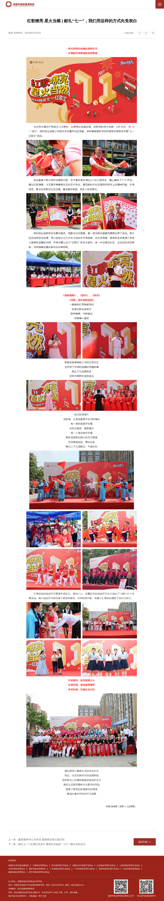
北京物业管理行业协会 (106, 865)
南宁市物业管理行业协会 (39, 872)
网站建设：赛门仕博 (37, 896)
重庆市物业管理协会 (37, 869)
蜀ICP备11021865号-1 (17, 896)
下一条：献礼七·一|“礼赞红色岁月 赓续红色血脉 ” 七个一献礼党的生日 (47, 844)
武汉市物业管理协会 (131, 869)
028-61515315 (58, 885)
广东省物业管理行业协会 (60, 869)
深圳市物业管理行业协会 (109, 869)
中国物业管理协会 (40, 865)
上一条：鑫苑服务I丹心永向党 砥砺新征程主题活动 (36, 839)
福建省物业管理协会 (16, 872)
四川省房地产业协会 (60, 865)
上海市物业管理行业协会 (129, 865)
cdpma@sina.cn (77, 885)
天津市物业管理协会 (16, 869)
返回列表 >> (144, 842)
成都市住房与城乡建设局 (18, 865)
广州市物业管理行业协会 (84, 869)
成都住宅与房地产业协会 (82, 865)
